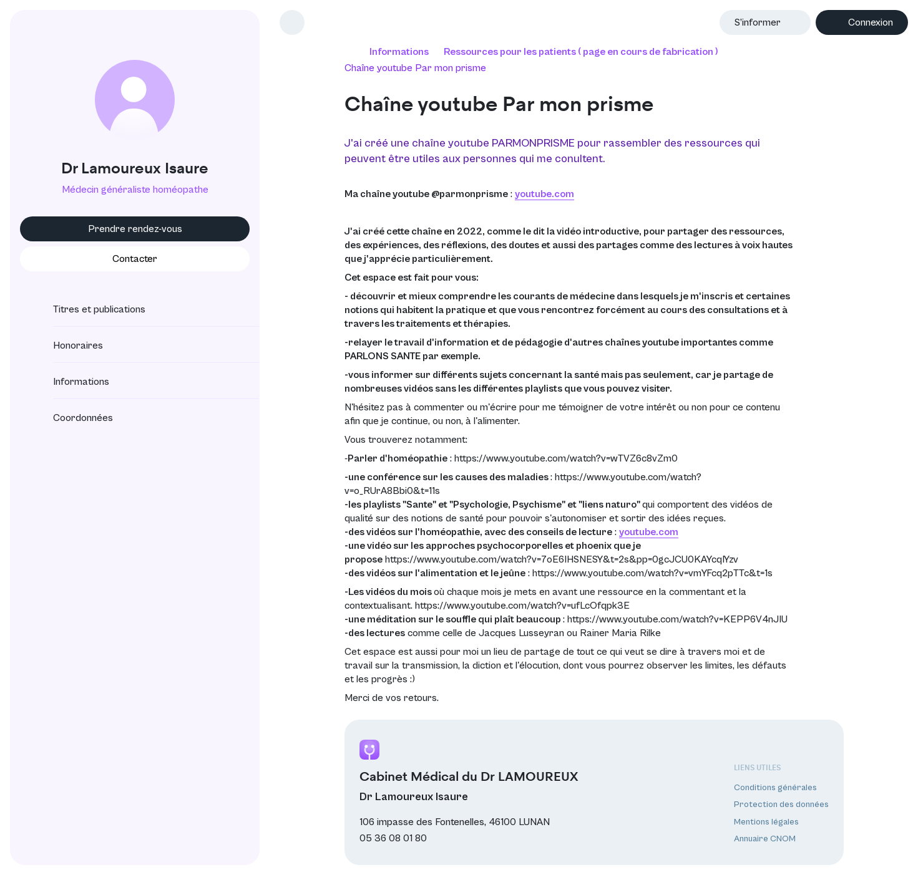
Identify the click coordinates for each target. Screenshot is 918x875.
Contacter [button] (134, 258)
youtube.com (544, 194)
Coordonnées (72, 417)
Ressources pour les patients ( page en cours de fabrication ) (581, 51)
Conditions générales (775, 788)
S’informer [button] (758, 22)
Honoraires (67, 345)
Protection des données (781, 805)
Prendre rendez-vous (135, 228)
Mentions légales (766, 822)
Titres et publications (88, 309)
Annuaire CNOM (765, 839)
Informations (70, 381)
